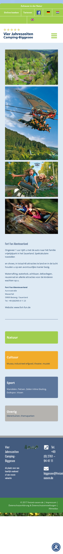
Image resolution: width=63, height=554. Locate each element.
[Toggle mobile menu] (54, 35)
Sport (11, 383)
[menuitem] (47, 12)
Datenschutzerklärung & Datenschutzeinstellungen (32, 505)
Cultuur (12, 357)
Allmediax (53, 508)
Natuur (12, 337)
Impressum (51, 502)
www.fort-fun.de (22, 307)
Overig (12, 412)
